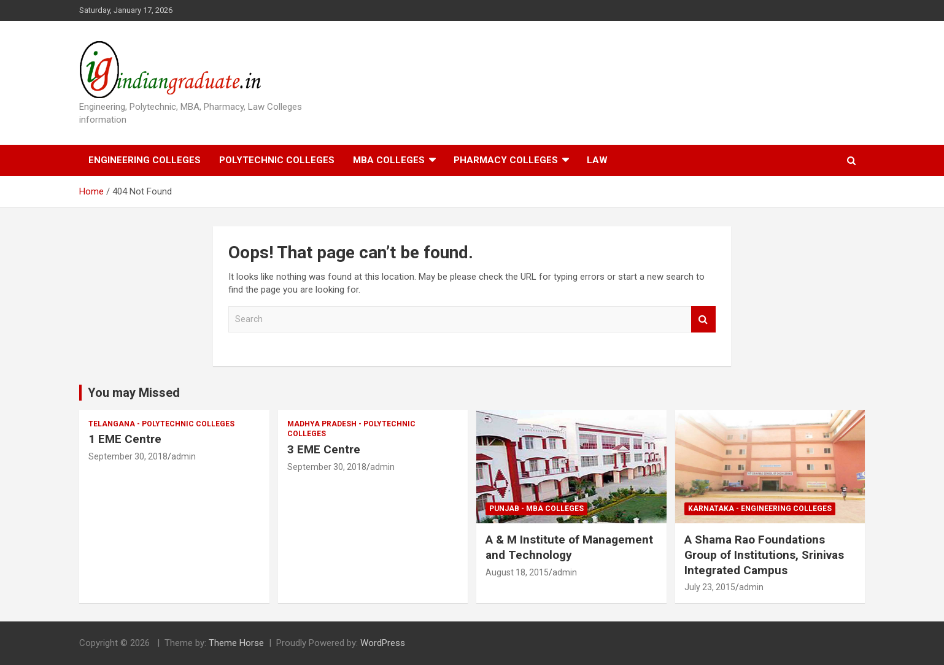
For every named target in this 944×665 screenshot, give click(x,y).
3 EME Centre (323, 449)
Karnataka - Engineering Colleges (760, 508)
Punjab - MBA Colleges (536, 508)
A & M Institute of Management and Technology (569, 547)
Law (597, 160)
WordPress (382, 642)
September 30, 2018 (128, 456)
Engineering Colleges (144, 160)
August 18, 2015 (517, 572)
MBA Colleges (389, 160)
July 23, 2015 (709, 587)
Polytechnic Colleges (277, 160)
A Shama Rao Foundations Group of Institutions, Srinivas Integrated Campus (764, 554)
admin (183, 456)
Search (703, 319)
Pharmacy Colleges (506, 160)
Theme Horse (236, 642)
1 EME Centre (124, 439)
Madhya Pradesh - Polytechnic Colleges (351, 429)
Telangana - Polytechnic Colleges (161, 424)
